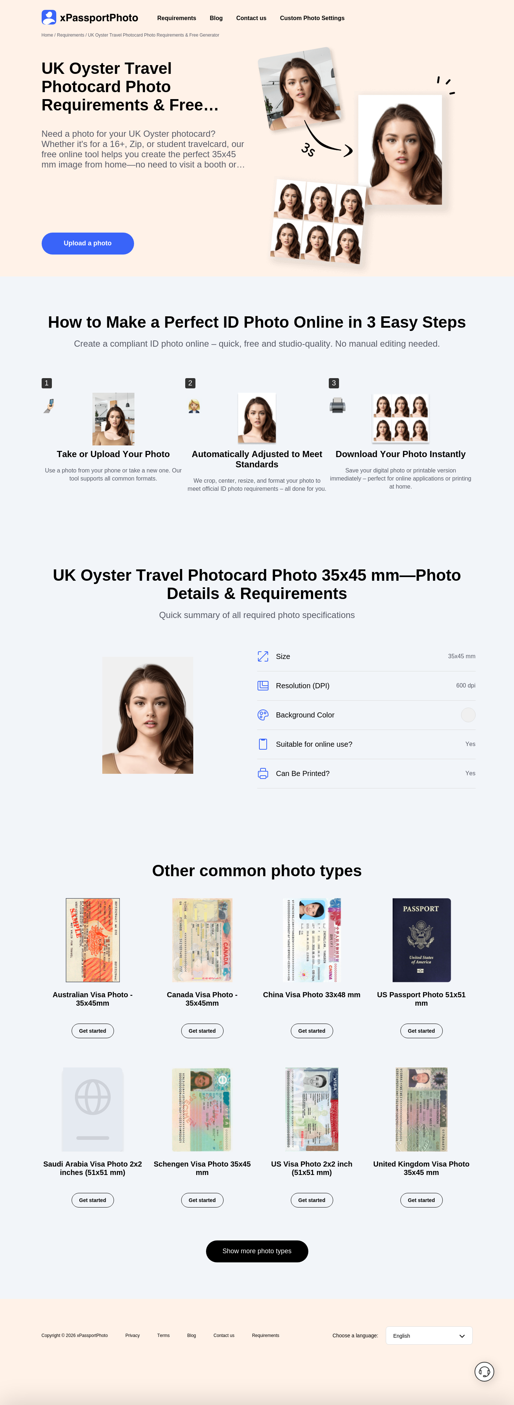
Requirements (177, 18)
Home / (49, 35)
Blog (216, 18)
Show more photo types (257, 1251)
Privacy (132, 1335)
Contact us (251, 18)
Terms (163, 1335)
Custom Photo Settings (312, 18)
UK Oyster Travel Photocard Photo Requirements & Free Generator (154, 35)
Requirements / (72, 35)
